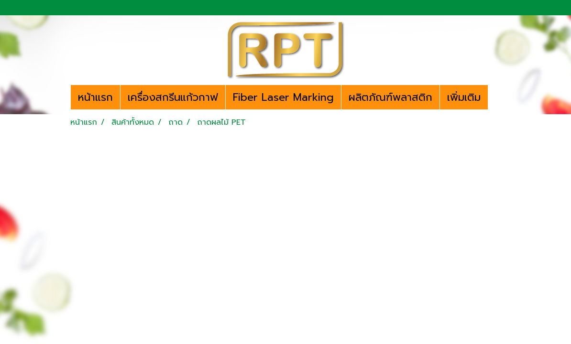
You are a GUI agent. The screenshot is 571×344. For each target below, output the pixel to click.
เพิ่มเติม (464, 97)
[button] (496, 97)
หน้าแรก (95, 97)
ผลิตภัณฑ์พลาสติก (390, 97)
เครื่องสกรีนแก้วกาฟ (173, 97)
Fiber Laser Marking (283, 97)
